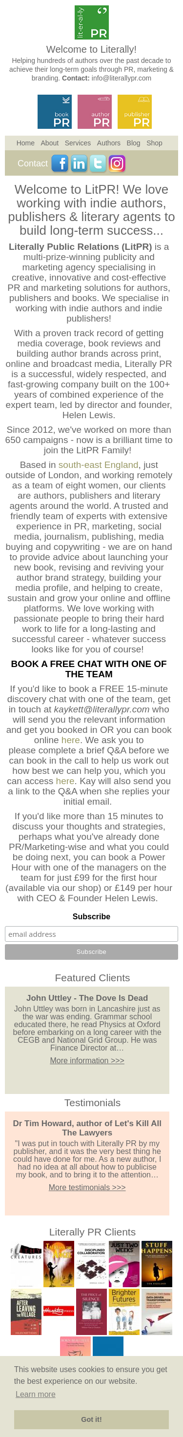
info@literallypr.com (121, 78)
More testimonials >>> (87, 1187)
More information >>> (87, 1060)
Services (78, 143)
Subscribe (91, 916)
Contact (33, 163)
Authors (109, 143)
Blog (134, 143)
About (50, 143)
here (70, 740)
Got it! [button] (91, 1419)
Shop (154, 143)
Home (26, 143)
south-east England (99, 465)
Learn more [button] (36, 1394)
